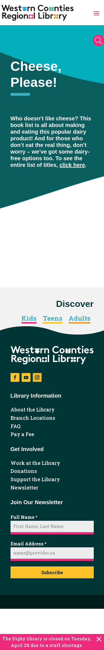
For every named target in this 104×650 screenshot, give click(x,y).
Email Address (29, 544)
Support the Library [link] (35, 480)
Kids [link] (29, 318)
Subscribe (52, 572)
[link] (37, 12)
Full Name (24, 517)
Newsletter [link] (24, 488)
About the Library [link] (33, 410)
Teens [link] (52, 318)
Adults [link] (79, 318)
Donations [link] (24, 471)
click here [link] (72, 165)
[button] (96, 12)
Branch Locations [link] (33, 418)
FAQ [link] (16, 426)
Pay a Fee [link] (22, 434)
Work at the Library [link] (35, 463)
